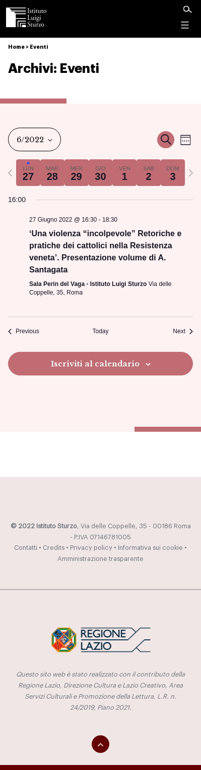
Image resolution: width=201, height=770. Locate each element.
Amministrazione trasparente (100, 559)
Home (16, 47)
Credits (53, 548)
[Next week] (191, 172)
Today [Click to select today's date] (100, 331)
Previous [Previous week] (23, 331)
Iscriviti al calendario (95, 363)
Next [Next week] (183, 331)
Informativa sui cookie (150, 548)
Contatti (25, 548)
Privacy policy (91, 548)
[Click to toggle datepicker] (34, 139)
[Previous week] (10, 172)
